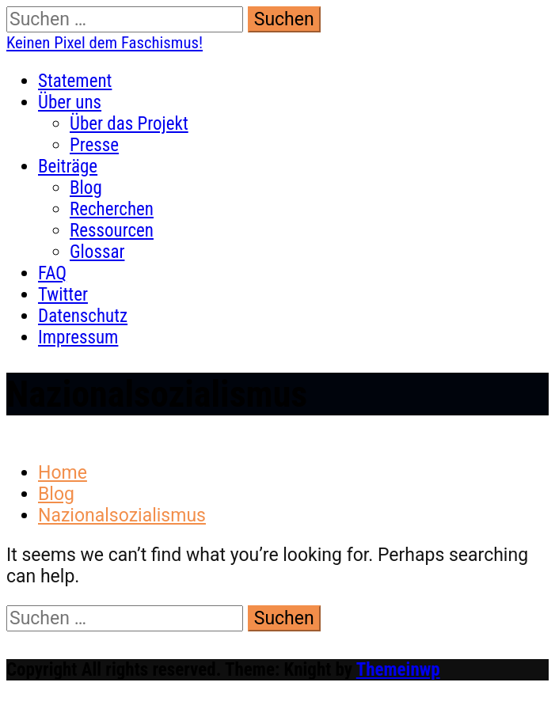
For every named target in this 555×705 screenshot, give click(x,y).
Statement (75, 81)
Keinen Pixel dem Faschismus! (104, 42)
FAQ (52, 273)
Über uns (69, 102)
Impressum (78, 337)
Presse (94, 145)
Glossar (97, 252)
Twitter (63, 294)
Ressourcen (112, 230)
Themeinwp (398, 669)
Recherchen (112, 209)
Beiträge (67, 166)
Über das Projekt (129, 124)
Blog (86, 188)
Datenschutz (82, 316)
